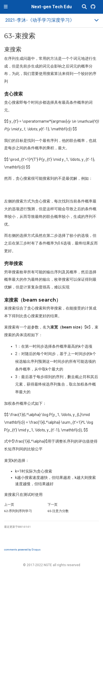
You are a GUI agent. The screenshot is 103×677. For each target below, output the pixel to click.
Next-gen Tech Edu (51, 6)
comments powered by (22, 549)
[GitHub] (93, 7)
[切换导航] (6, 7)
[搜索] (84, 7)
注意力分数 (58, 511)
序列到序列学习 (18, 511)
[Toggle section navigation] (51, 20)
